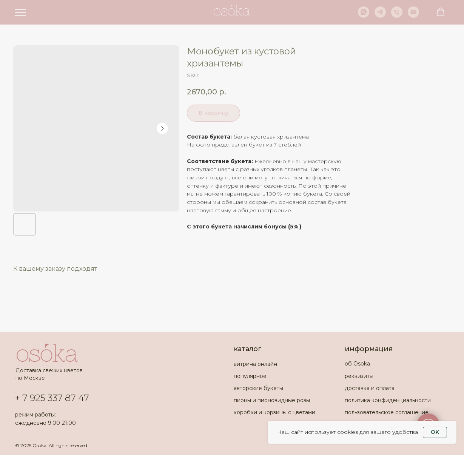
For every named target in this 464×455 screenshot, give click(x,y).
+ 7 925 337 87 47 (52, 397)
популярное (250, 376)
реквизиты (359, 376)
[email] (413, 15)
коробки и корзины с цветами (274, 412)
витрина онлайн (255, 364)
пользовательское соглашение (387, 412)
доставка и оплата (370, 388)
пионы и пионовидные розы (272, 400)
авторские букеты (258, 388)
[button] (440, 12)
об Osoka (357, 363)
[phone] (396, 15)
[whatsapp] (363, 15)
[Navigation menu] (20, 12)
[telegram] (380, 15)
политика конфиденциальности (388, 400)
